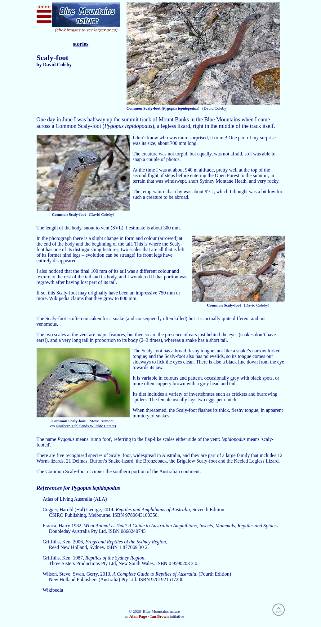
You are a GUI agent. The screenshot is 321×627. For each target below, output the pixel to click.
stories (80, 44)
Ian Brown (159, 616)
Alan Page (138, 616)
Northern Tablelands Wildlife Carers (85, 426)
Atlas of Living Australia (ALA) (75, 499)
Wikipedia (53, 590)
